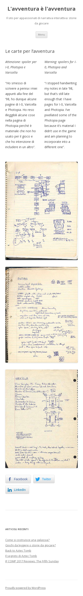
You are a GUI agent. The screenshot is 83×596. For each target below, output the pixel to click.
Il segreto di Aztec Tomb (21, 556)
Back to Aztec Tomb (18, 551)
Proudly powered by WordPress (25, 588)
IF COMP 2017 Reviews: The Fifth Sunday (32, 561)
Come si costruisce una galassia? (27, 540)
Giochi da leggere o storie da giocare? (30, 545)
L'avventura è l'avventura (41, 8)
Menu (41, 34)
